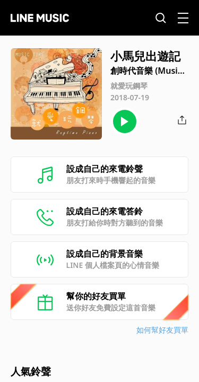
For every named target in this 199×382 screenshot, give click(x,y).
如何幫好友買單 (162, 330)
